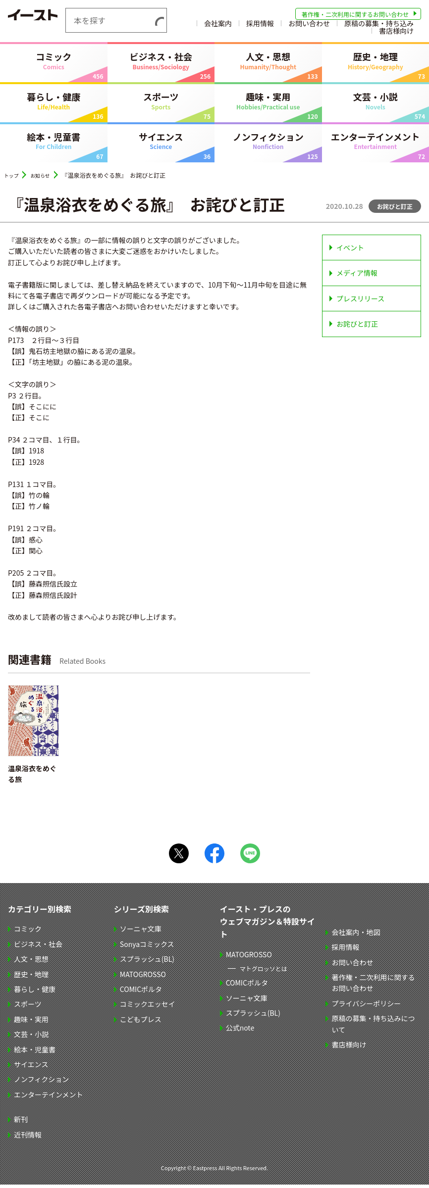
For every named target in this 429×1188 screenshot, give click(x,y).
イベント (350, 251)
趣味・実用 (268, 104)
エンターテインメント (375, 144)
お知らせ (45, 179)
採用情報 (344, 27)
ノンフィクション (268, 144)
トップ (13, 179)
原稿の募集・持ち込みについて (373, 1027)
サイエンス (161, 144)
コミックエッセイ (147, 1008)
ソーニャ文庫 (140, 933)
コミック (53, 64)
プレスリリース (360, 302)
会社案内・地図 (355, 935)
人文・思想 (268, 64)
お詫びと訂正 (357, 328)
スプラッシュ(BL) (147, 963)
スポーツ (161, 104)
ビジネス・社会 (161, 64)
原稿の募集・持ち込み (330, 34)
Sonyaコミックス (147, 947)
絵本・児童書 (53, 144)
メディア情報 (356, 277)
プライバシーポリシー (366, 1007)
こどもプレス (140, 1023)
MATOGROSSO (143, 978)
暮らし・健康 (53, 104)
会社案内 (302, 27)
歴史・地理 (375, 64)
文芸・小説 (375, 104)
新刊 (21, 1123)
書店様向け (396, 34)
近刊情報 (28, 1138)
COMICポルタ (141, 992)
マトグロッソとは (263, 972)
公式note (240, 1032)
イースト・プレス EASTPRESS (57, 20)
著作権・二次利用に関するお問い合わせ (355, 14)
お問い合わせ (393, 27)
